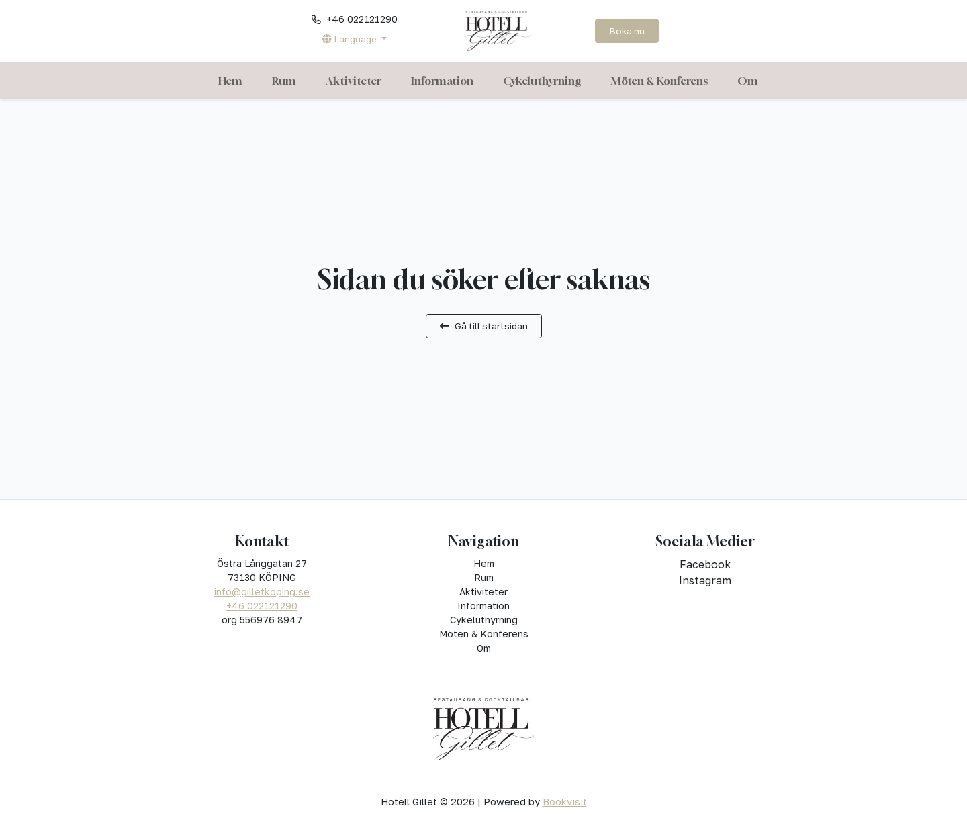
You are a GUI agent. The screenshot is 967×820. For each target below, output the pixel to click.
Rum (284, 80)
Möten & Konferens (659, 80)
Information (442, 80)
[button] (354, 39)
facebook (705, 564)
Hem (230, 80)
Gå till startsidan (484, 326)
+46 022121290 (261, 605)
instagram (705, 580)
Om (747, 80)
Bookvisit (565, 801)
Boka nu (627, 30)
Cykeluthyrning (542, 80)
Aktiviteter (353, 80)
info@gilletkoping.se (262, 591)
